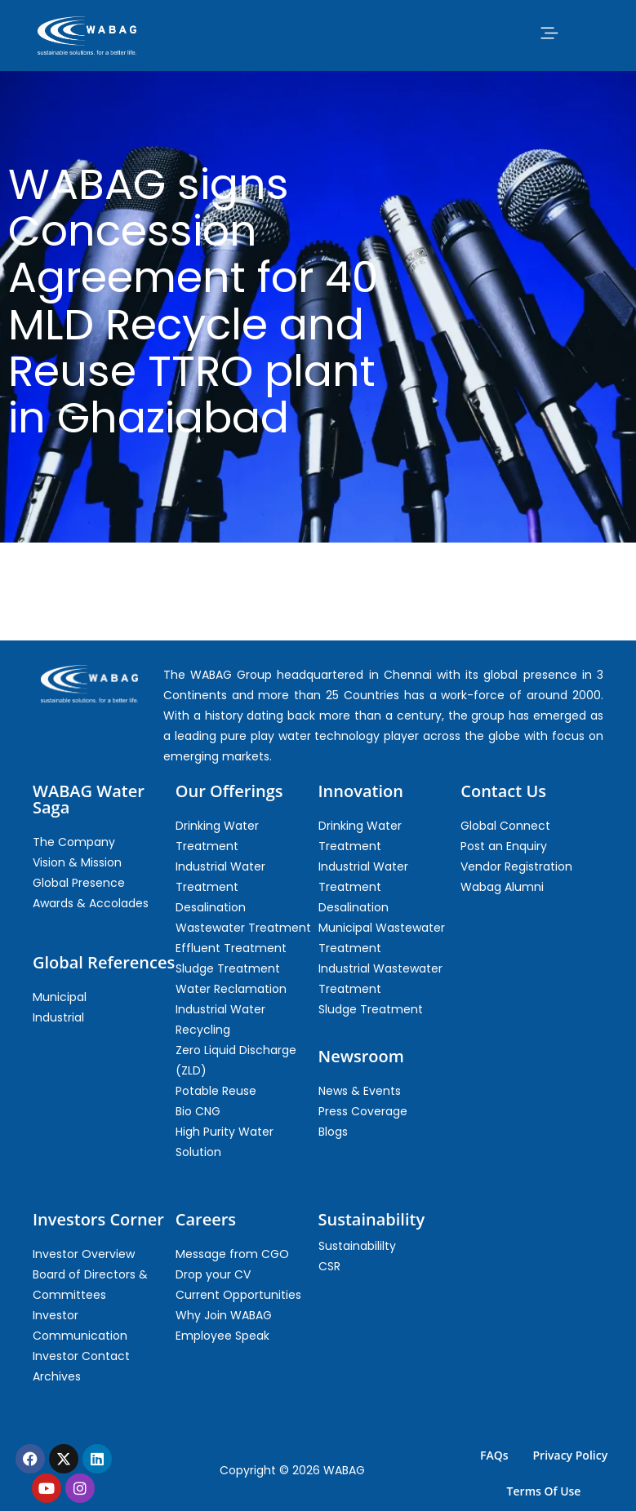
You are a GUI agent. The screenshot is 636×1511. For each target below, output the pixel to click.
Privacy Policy (570, 1455)
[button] (549, 32)
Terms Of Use (544, 1491)
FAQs (494, 1455)
